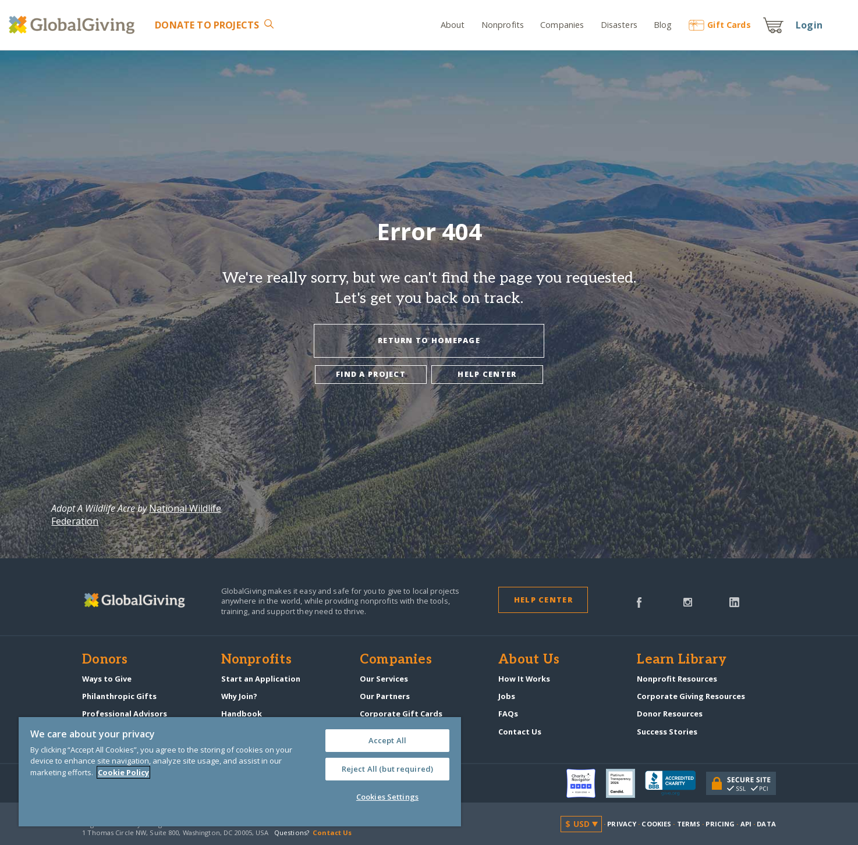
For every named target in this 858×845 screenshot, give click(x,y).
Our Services (384, 678)
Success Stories (667, 731)
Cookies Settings (387, 796)
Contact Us (519, 731)
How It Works (524, 678)
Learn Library (681, 660)
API (745, 823)
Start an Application (260, 678)
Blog (663, 24)
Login (809, 25)
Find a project (371, 374)
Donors (104, 660)
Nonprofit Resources (677, 678)
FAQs (508, 713)
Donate (207, 25)
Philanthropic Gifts (119, 696)
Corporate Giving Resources (691, 696)
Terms (689, 823)
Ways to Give (107, 678)
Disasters (619, 24)
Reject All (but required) (387, 769)
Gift (720, 24)
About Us (528, 660)
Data (766, 823)
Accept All (387, 740)
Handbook (241, 713)
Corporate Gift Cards (401, 713)
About (453, 24)
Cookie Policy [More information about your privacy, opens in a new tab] (123, 772)
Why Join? (239, 696)
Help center (487, 374)
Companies (562, 24)
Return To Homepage (429, 340)
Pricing (720, 823)
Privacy (621, 823)
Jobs (506, 696)
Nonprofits (502, 24)
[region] (240, 771)
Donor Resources (670, 713)
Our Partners (385, 696)
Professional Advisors (124, 713)
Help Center (543, 599)
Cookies (656, 823)
